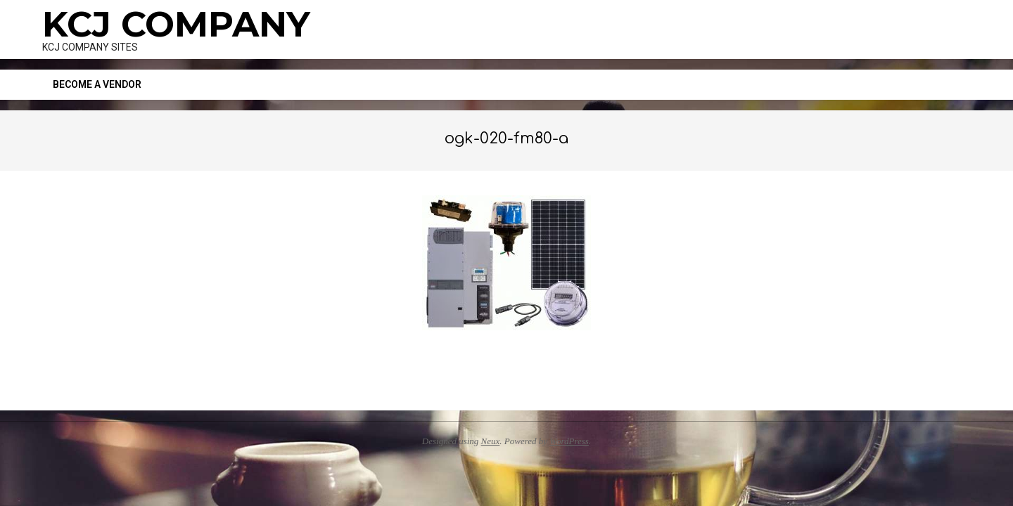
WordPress (569, 441)
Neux (490, 441)
